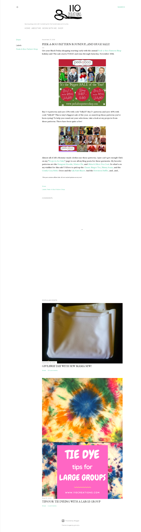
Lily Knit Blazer (78, 170)
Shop (60, 28)
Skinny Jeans (107, 167)
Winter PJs (78, 164)
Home (27, 28)
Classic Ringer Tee (92, 167)
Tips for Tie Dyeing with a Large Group (71, 501)
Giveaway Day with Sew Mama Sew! (67, 366)
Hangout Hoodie (65, 164)
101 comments (53, 370)
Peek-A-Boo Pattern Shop (27, 49)
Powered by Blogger (70, 520)
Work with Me (49, 28)
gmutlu (76, 525)
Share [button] (18, 40)
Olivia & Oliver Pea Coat (98, 164)
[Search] (121, 7)
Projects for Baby (57, 161)
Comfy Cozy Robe (50, 170)
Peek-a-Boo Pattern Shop (109, 50)
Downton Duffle (101, 170)
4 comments (52, 506)
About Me (36, 28)
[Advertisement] (82, 276)
